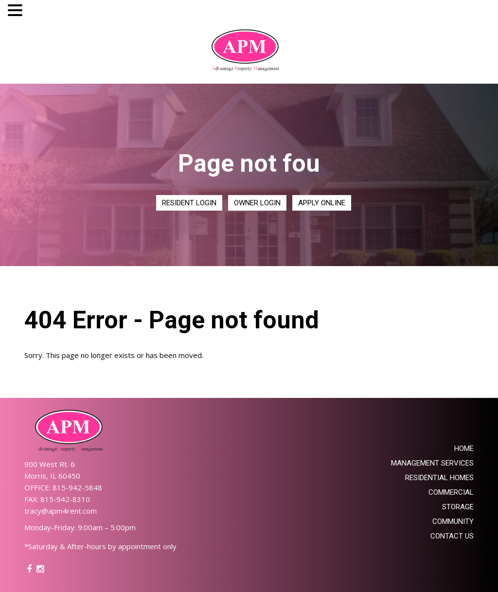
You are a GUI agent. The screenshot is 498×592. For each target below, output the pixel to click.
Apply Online (321, 202)
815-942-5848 (77, 487)
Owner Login (257, 202)
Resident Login (189, 202)
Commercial (451, 492)
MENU (39, 12)
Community (453, 521)
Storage (458, 506)
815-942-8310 (65, 499)
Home (464, 448)
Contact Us (452, 536)
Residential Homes (439, 477)
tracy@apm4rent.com (60, 511)
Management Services (432, 463)
